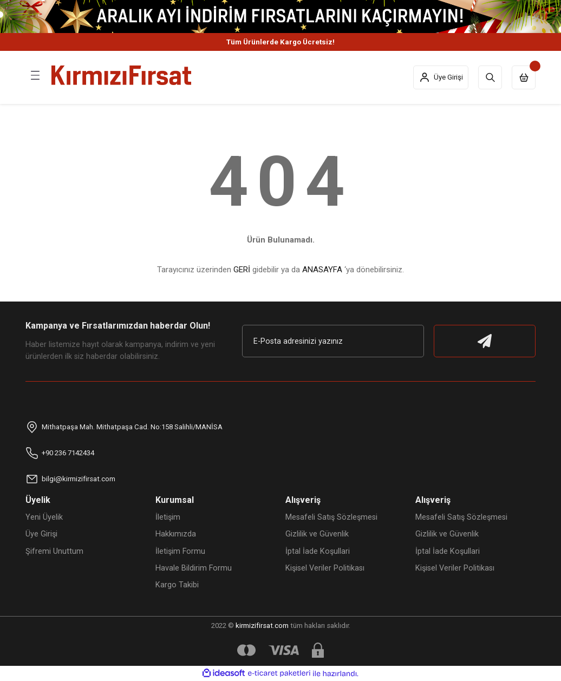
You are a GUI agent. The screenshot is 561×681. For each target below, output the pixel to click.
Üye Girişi (41, 534)
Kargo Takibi (177, 585)
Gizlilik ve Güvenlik (317, 534)
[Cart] (524, 77)
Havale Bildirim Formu (193, 568)
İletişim (167, 517)
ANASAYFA (322, 269)
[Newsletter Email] (333, 341)
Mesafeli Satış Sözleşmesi (331, 517)
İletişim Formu (180, 551)
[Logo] (121, 75)
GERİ (241, 269)
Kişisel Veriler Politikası (324, 568)
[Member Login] (440, 77)
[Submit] (485, 341)
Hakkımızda (175, 534)
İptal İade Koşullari (317, 551)
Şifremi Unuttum (54, 551)
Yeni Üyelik (44, 517)
